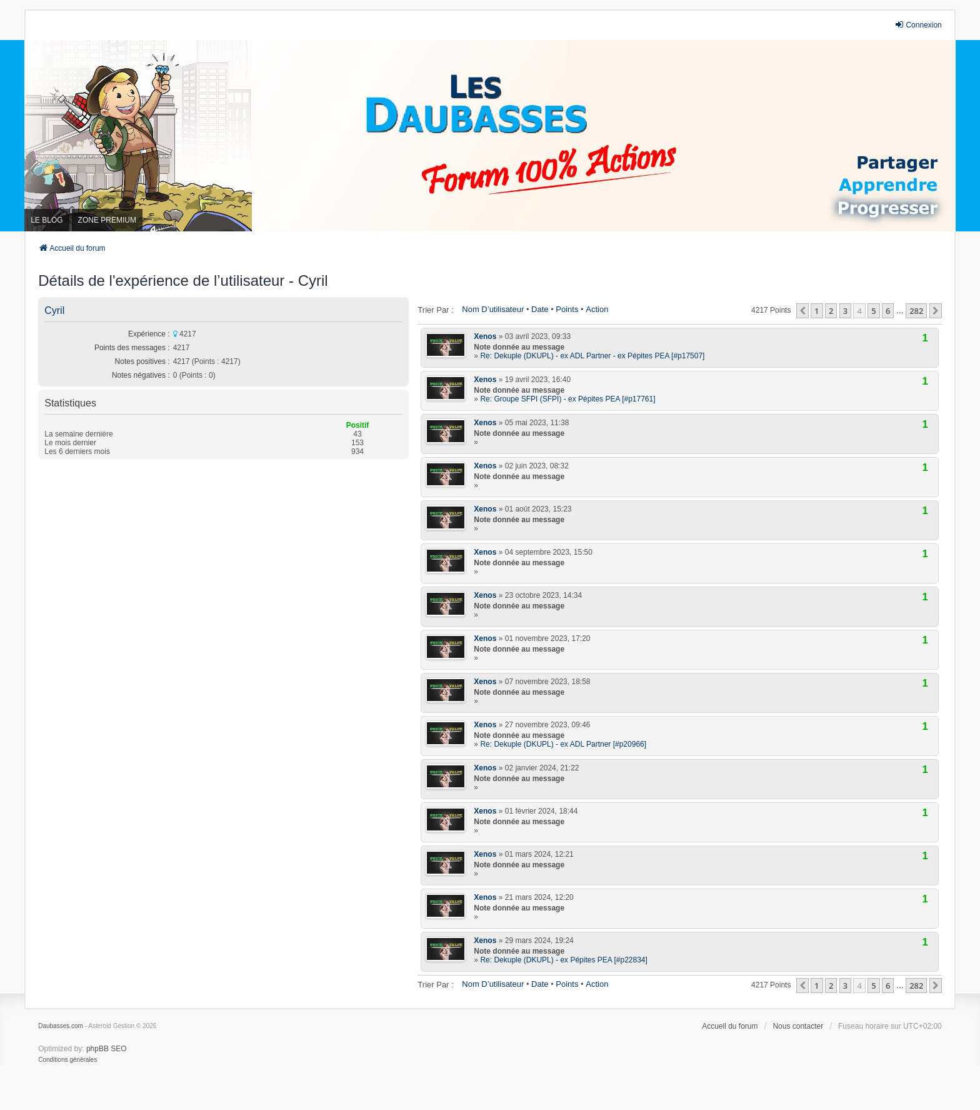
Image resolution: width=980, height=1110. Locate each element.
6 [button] (888, 310)
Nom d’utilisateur (493, 309)
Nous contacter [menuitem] (797, 1026)
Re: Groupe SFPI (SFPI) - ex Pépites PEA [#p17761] (567, 399)
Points (567, 309)
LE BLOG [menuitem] (46, 220)
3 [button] (845, 310)
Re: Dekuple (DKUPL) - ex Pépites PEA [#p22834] (563, 960)
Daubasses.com (60, 1025)
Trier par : (435, 310)
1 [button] (816, 310)
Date (539, 309)
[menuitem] (67, 1060)
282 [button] (916, 310)
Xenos (485, 336)
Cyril (54, 310)
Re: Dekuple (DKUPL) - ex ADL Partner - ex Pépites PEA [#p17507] (592, 355)
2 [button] (831, 310)
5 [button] (873, 310)
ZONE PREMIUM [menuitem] (107, 220)
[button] (802, 310)
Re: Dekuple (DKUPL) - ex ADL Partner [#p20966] (563, 744)
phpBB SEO (106, 1048)
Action (597, 309)
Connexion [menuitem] (917, 24)
